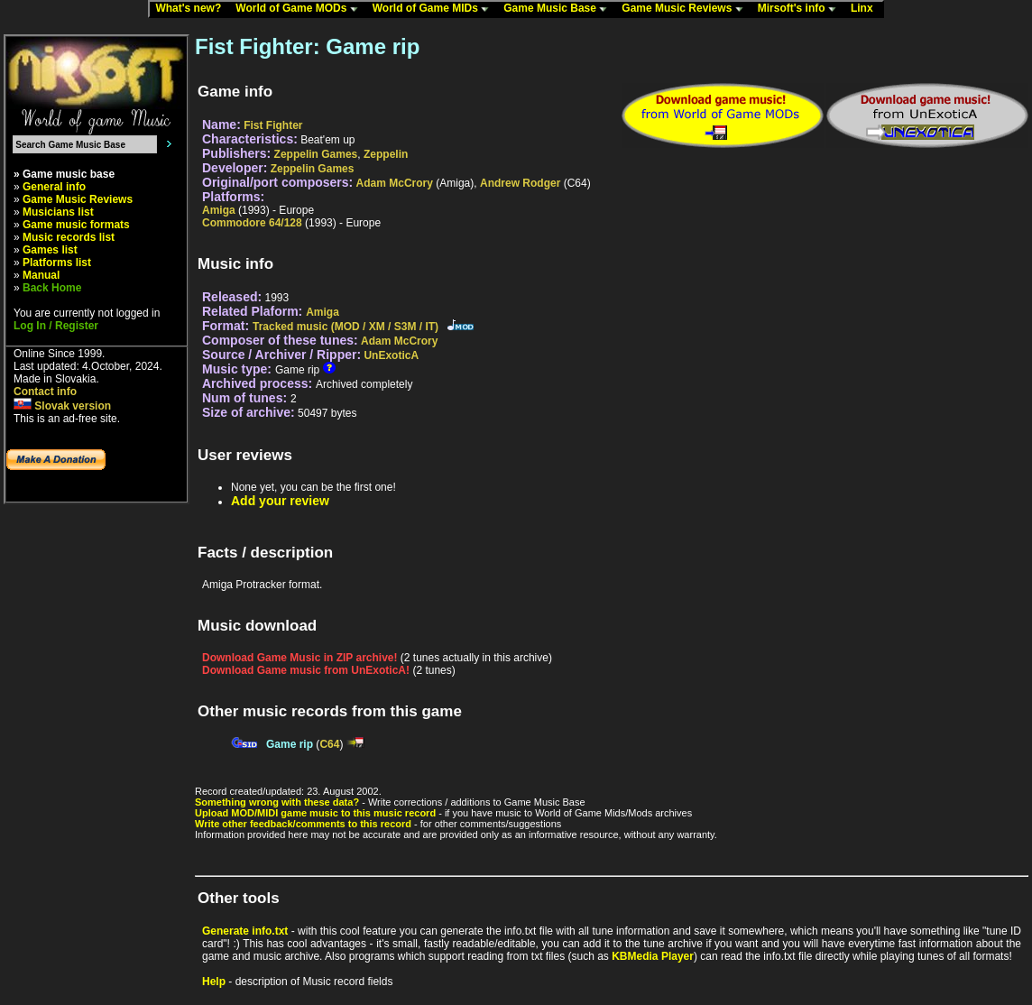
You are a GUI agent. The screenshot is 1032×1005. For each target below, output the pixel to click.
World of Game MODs (300, 9)
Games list (50, 250)
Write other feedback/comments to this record (303, 823)
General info (54, 186)
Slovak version (62, 406)
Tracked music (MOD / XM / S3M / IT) (345, 326)
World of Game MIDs (435, 9)
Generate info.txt (245, 931)
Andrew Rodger (520, 183)
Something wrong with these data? (277, 802)
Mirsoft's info (801, 9)
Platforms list (57, 262)
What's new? (192, 9)
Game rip (289, 744)
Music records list (69, 237)
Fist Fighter (273, 125)
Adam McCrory (394, 183)
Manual (41, 275)
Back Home (52, 287)
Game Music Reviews (686, 9)
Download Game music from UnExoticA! (306, 670)
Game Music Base (559, 9)
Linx (866, 9)
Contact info (45, 391)
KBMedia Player (653, 956)
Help (214, 981)
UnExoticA (391, 355)
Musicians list (58, 212)
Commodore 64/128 (252, 223)
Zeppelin (386, 154)
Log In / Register (56, 325)
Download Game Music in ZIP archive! (300, 657)
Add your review (280, 500)
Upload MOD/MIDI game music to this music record (315, 812)
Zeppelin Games (316, 154)
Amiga (218, 210)
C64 (329, 744)
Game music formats (76, 224)
